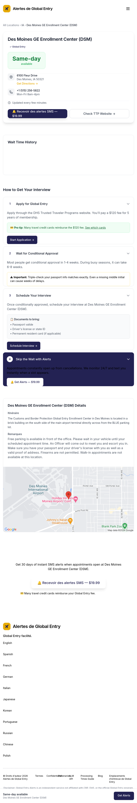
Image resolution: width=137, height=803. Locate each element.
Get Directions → (27, 83)
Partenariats (62, 775)
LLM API (71, 777)
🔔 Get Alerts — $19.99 (25, 382)
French (7, 665)
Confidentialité (50, 775)
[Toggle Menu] (130, 9)
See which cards (95, 227)
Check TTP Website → (99, 114)
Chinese (8, 744)
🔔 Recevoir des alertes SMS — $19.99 (34, 114)
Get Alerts (124, 795)
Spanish (8, 654)
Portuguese (10, 721)
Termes (39, 775)
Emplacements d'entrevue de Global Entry (120, 778)
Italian (6, 688)
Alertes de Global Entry (28, 8)
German (8, 676)
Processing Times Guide (87, 777)
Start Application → (22, 239)
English (7, 642)
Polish (7, 755)
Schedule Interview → (23, 345)
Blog (100, 775)
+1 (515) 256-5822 (28, 90)
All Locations (11, 25)
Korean (7, 710)
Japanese (9, 699)
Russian (8, 733)
